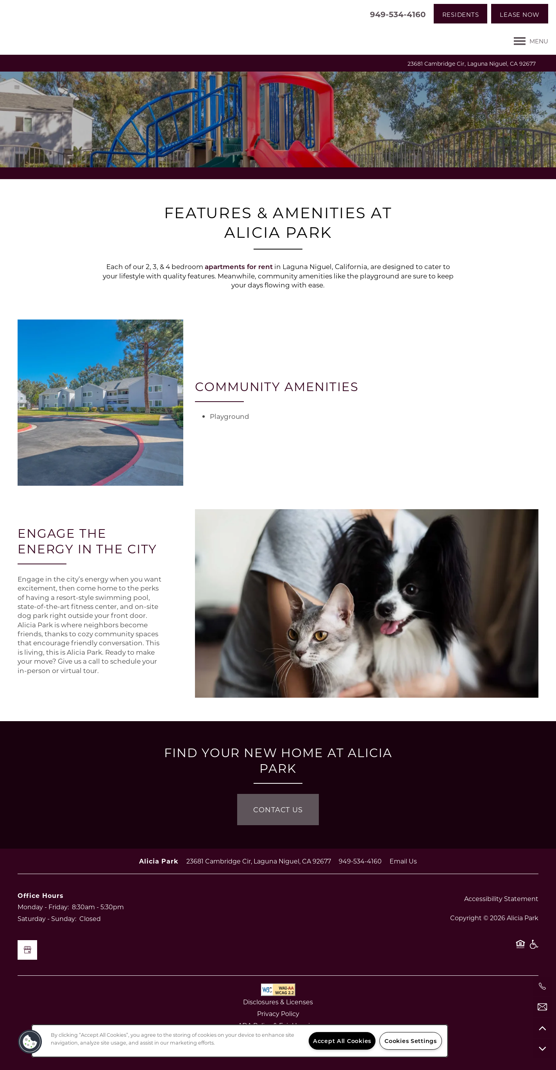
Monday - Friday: (43, 907)
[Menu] (531, 41)
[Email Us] (542, 1007)
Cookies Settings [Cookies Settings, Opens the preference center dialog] (410, 1041)
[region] (239, 1040)
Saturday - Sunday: (47, 918)
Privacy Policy (278, 1013)
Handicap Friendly (533, 948)
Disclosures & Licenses (278, 1002)
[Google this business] (27, 950)
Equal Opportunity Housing (520, 948)
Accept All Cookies (342, 1041)
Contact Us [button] (278, 809)
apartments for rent (239, 266)
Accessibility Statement (501, 898)
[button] (461, 13)
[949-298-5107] (542, 986)
